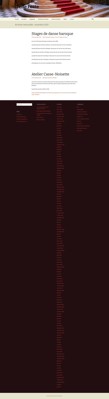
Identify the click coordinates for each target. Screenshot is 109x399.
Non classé (79, 123)
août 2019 (59, 252)
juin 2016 (59, 318)
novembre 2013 (60, 377)
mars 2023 (59, 180)
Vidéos (65, 19)
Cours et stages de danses (61, 37)
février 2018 (59, 278)
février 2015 (59, 349)
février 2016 (59, 325)
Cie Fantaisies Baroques (49, 37)
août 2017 (59, 292)
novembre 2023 (60, 166)
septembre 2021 (60, 217)
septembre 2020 (60, 231)
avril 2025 (59, 133)
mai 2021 (59, 224)
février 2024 (59, 161)
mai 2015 (59, 342)
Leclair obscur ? (40, 117)
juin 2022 (59, 198)
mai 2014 (59, 365)
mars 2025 (59, 135)
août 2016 (59, 314)
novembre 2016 (60, 307)
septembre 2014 (60, 358)
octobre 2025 (60, 119)
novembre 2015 (60, 330)
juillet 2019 (59, 255)
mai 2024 (59, 154)
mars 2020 (59, 238)
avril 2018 (59, 274)
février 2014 (59, 372)
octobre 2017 (60, 288)
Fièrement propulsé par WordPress (54, 396)
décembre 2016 (60, 304)
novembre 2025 (60, 116)
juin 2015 (59, 339)
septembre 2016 (60, 311)
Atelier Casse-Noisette (50, 74)
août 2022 (59, 194)
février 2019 (59, 262)
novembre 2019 (60, 245)
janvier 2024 (59, 163)
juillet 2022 (59, 196)
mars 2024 (59, 158)
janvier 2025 (59, 140)
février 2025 (59, 137)
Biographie (32, 19)
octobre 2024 (60, 142)
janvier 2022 (59, 210)
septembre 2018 (60, 267)
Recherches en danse (43, 19)
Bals (78, 107)
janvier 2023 (59, 184)
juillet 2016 (59, 316)
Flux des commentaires (22, 119)
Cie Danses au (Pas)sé (82, 111)
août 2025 (59, 123)
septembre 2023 (60, 168)
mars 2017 (59, 297)
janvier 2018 (59, 281)
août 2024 (59, 147)
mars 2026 (59, 107)
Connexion (19, 114)
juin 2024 (59, 151)
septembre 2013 (60, 382)
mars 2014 (59, 370)
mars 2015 (59, 347)
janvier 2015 (59, 351)
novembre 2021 (60, 213)
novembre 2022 (60, 189)
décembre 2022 (60, 187)
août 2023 (59, 170)
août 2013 (59, 384)
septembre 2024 (60, 144)
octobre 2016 (60, 309)
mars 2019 (59, 260)
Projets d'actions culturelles (50, 77)
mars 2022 (59, 205)
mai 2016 (59, 321)
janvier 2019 (59, 264)
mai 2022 (59, 201)
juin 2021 (59, 222)
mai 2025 (59, 130)
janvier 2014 (59, 375)
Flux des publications (21, 116)
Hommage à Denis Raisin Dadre (44, 111)
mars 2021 (59, 227)
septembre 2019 (60, 250)
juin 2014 (59, 363)
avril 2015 (59, 344)
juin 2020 (59, 234)
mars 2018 (59, 276)
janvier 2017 (59, 302)
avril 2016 (59, 323)
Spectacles (79, 130)
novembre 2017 (60, 285)
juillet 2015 (59, 337)
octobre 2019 (60, 248)
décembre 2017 (60, 283)
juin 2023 (59, 173)
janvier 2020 (59, 243)
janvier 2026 (59, 111)
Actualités (24, 19)
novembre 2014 (60, 356)
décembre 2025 (60, 114)
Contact (72, 19)
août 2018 (59, 269)
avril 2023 (59, 177)
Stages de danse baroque (52, 33)
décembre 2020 (60, 229)
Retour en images (41, 119)
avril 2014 (59, 368)
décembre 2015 (60, 328)
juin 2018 (59, 271)
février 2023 (59, 182)
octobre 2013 (60, 379)
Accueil (16, 19)
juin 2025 (59, 128)
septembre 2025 (60, 121)
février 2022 (59, 208)
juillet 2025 (59, 126)
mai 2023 (59, 175)
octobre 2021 (60, 215)
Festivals (79, 121)
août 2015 (59, 335)
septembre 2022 (60, 191)
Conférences (80, 116)
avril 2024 (59, 156)
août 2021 (59, 220)
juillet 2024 (59, 149)
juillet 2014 (59, 361)
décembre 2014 (60, 354)
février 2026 (59, 109)
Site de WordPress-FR (22, 121)
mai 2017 (59, 295)
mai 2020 (59, 236)
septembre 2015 (60, 332)
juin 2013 (59, 386)
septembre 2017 (60, 290)
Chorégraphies (80, 109)
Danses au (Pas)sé (56, 19)
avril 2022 (59, 203)
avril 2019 (59, 257)
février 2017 (59, 300)
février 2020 (59, 241)
